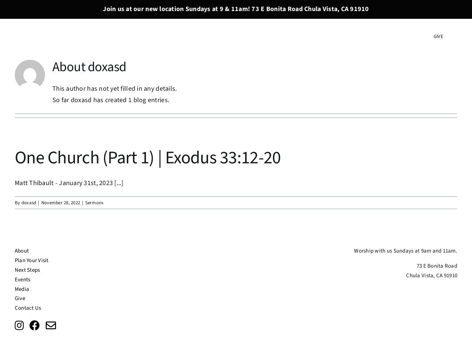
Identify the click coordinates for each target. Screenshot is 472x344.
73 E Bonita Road (437, 266)
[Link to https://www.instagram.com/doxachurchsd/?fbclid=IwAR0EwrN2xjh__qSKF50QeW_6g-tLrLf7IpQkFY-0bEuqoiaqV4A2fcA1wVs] (19, 325)
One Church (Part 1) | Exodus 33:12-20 (148, 157)
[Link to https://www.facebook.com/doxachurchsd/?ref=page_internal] (35, 325)
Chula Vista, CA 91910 (431, 275)
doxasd (29, 202)
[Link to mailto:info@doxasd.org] (51, 325)
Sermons (94, 202)
